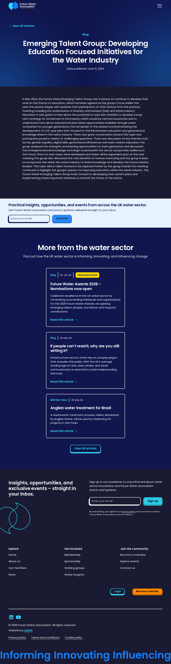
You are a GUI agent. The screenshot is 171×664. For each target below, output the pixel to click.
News (12, 574)
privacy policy (128, 511)
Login (117, 591)
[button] (158, 6)
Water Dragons (74, 574)
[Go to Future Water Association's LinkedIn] (11, 617)
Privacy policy (17, 637)
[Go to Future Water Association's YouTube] (18, 617)
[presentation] (116, 523)
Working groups (74, 568)
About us (14, 561)
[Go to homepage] (22, 5)
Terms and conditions (45, 637)
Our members (18, 568)
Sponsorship (72, 561)
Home (12, 555)
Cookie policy (73, 637)
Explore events (129, 561)
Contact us (127, 568)
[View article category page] (85, 35)
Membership (72, 555)
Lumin (28, 630)
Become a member (133, 555)
